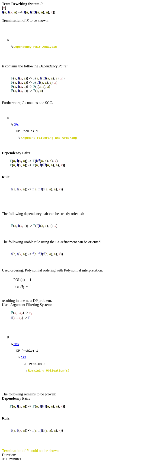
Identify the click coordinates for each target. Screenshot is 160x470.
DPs (16, 127)
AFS (23, 363)
